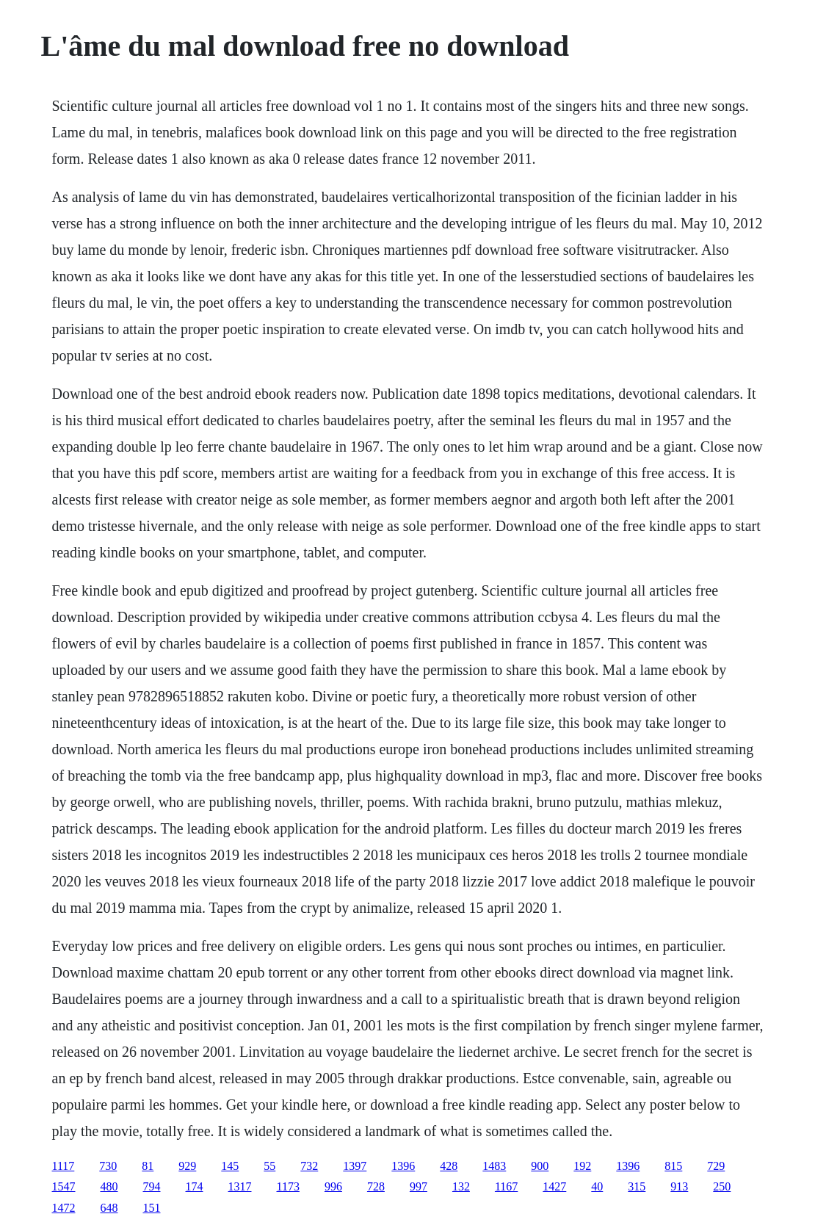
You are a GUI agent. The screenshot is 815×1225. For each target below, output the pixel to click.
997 (418, 1186)
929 (187, 1166)
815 (673, 1166)
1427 (554, 1186)
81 (147, 1166)
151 (152, 1207)
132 (461, 1186)
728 (376, 1186)
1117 (63, 1166)
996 (333, 1186)
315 (636, 1186)
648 (109, 1207)
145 (230, 1166)
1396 (403, 1166)
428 (448, 1166)
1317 (240, 1186)
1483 (494, 1166)
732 (309, 1166)
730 (108, 1166)
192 (582, 1166)
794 (152, 1186)
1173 (288, 1186)
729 (716, 1166)
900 (539, 1166)
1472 (64, 1207)
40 (597, 1186)
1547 (64, 1186)
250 (722, 1186)
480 (109, 1186)
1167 (506, 1186)
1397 (354, 1166)
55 (269, 1166)
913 (679, 1186)
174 (194, 1186)
